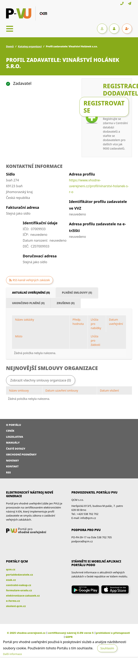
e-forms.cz (13, 601)
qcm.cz (10, 569)
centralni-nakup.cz (18, 585)
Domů (10, 46)
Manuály (13, 442)
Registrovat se (104, 106)
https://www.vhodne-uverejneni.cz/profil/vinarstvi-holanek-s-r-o (99, 186)
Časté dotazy (15, 448)
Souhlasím (107, 648)
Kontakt (12, 466)
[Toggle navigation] (9, 29)
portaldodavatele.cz (19, 574)
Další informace (12, 654)
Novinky (12, 460)
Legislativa (14, 437)
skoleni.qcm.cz (16, 606)
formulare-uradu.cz (19, 590)
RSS (8, 472)
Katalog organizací (30, 46)
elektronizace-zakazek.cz (23, 595)
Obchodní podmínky (21, 454)
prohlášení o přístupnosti (113, 633)
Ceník (10, 430)
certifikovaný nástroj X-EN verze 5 (70, 633)
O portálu (13, 425)
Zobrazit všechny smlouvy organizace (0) (40, 380)
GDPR (69, 637)
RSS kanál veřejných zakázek (31, 280)
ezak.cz (11, 580)
